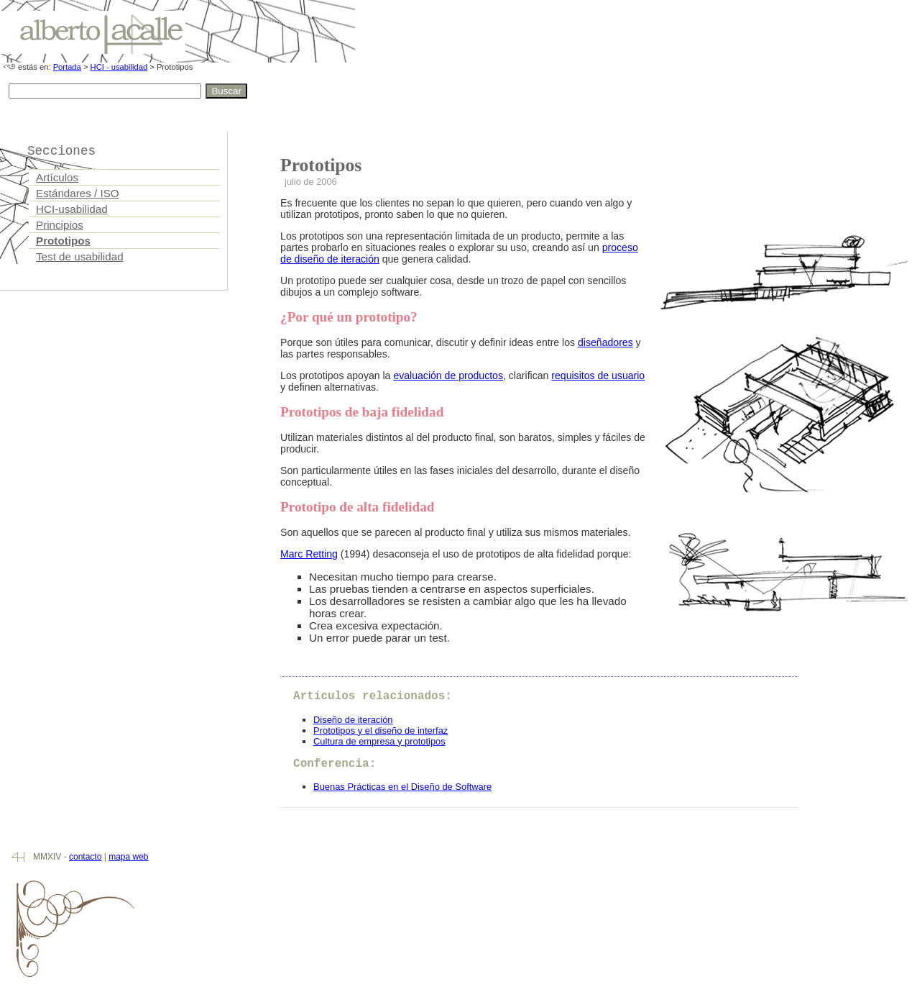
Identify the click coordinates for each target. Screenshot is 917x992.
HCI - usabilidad (119, 67)
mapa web (128, 857)
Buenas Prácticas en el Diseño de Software (402, 786)
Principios (59, 225)
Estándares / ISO (77, 193)
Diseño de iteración (353, 719)
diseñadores (605, 342)
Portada (67, 67)
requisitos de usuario (598, 375)
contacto (85, 857)
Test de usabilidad (80, 256)
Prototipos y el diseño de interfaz (380, 730)
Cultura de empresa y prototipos (379, 741)
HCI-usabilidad (72, 209)
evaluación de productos (448, 375)
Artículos (57, 177)
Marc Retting (309, 554)
